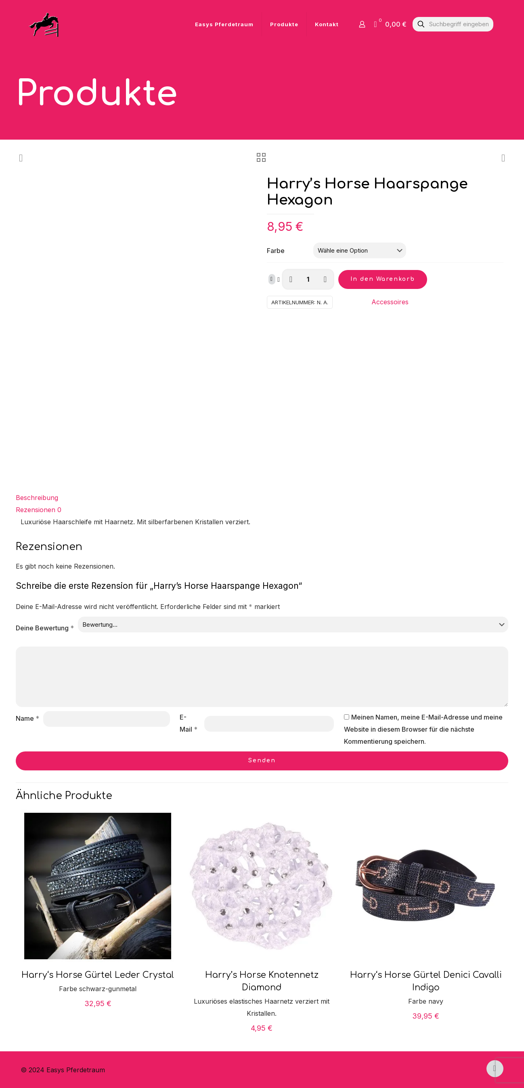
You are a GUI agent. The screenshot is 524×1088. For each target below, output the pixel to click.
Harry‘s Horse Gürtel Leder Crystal (97, 975)
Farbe (276, 251)
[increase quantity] (325, 279)
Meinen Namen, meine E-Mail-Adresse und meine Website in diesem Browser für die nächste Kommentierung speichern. (423, 729)
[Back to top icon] (494, 1068)
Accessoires (390, 302)
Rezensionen (38, 510)
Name (27, 718)
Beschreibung (37, 498)
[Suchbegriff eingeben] (453, 24)
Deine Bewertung (45, 628)
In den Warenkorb (382, 279)
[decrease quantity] (291, 279)
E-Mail (188, 723)
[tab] (262, 498)
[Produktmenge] (308, 279)
